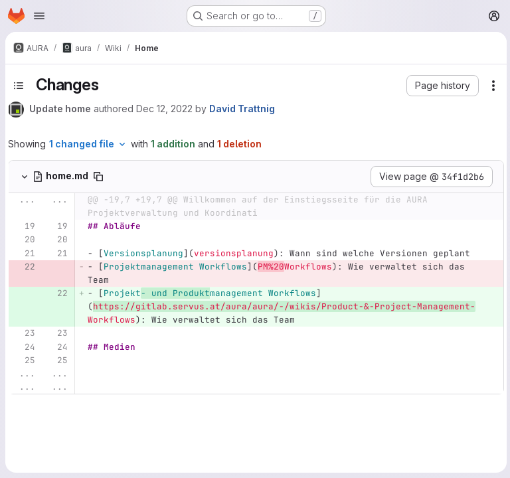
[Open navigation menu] (39, 16)
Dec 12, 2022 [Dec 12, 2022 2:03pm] (164, 108)
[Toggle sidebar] (18, 85)
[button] (440, 85)
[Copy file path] (98, 177)
